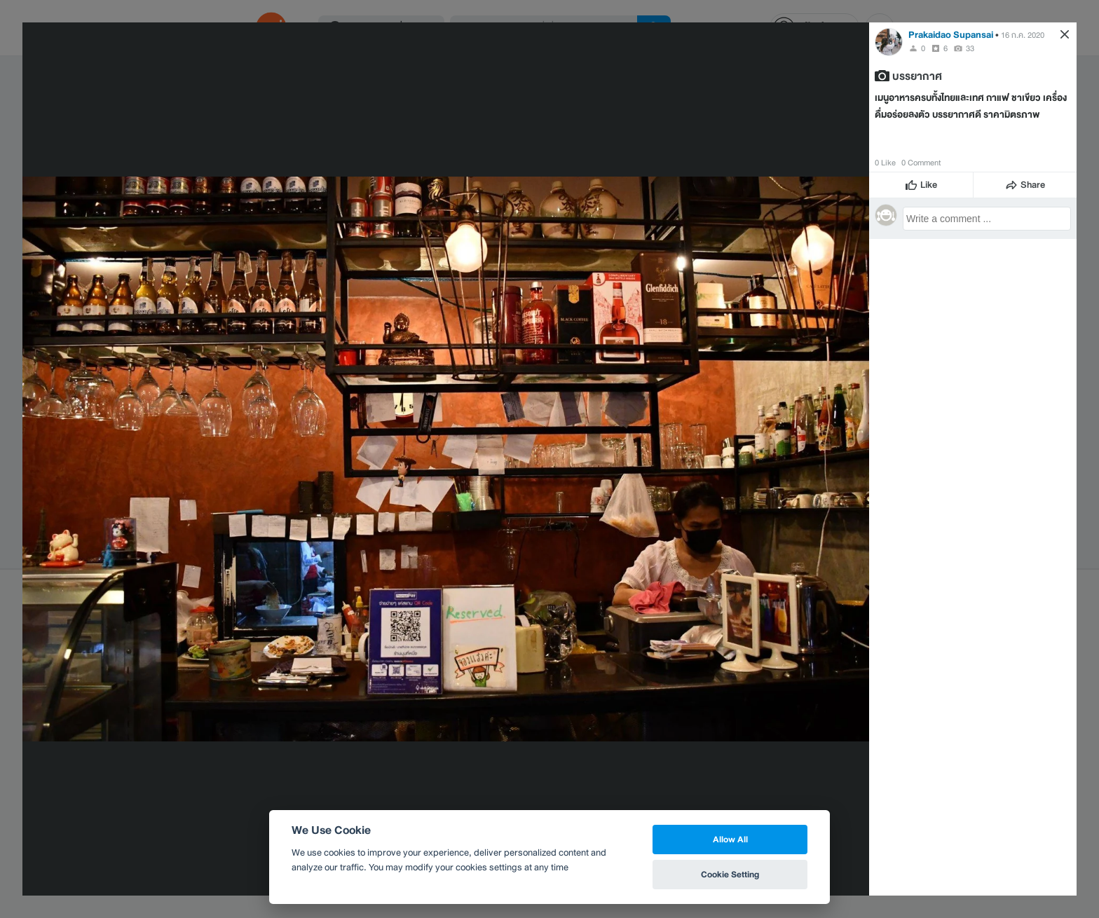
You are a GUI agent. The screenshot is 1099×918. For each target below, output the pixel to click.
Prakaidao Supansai (950, 34)
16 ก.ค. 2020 (1022, 35)
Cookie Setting (730, 874)
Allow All (730, 839)
